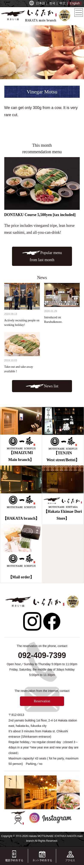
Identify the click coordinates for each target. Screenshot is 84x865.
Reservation (42, 701)
